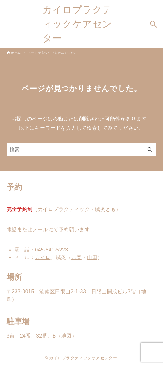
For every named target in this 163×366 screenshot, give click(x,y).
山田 (92, 257)
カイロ (42, 257)
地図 (66, 335)
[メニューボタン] (140, 24)
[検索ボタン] (153, 24)
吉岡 (76, 257)
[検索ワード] (82, 149)
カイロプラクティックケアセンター (77, 23)
